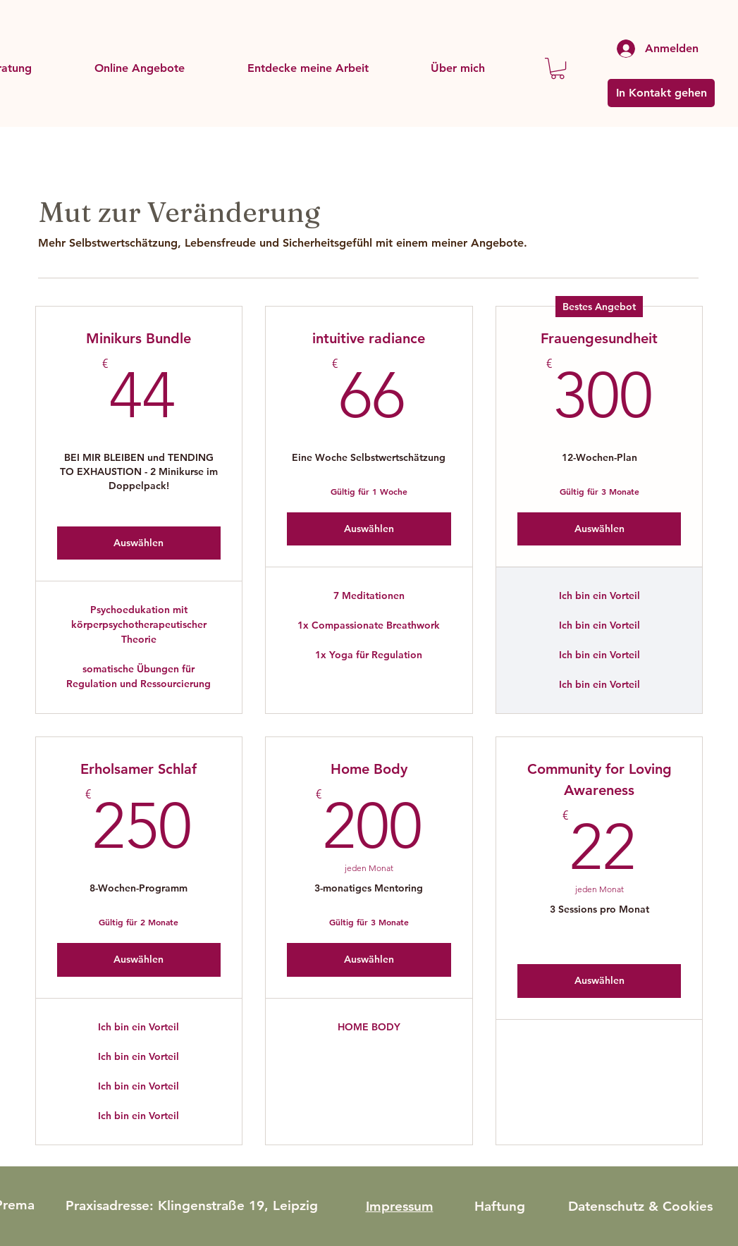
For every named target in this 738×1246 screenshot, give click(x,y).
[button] (139, 68)
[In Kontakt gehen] (661, 93)
